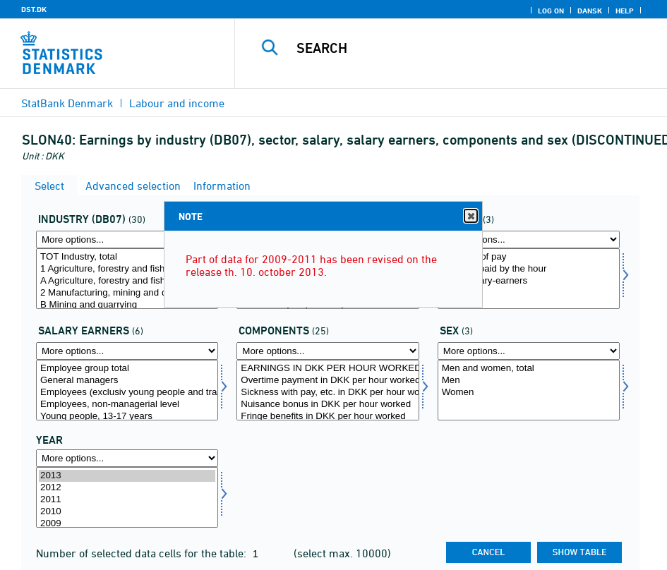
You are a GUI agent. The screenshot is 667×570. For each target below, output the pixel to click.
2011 (127, 500)
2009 (127, 524)
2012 (127, 488)
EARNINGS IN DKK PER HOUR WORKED (327, 369)
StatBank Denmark (67, 103)
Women (528, 393)
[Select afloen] (529, 278)
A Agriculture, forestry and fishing (127, 281)
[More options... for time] (127, 458)
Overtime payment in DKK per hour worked (327, 381)
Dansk (589, 11)
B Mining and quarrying (127, 305)
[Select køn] (529, 390)
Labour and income (176, 103)
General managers (127, 381)
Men (528, 381)
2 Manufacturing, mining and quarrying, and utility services (127, 293)
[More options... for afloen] (529, 239)
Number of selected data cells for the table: (142, 553)
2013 (127, 476)
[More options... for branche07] (127, 239)
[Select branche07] (127, 278)
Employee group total (127, 369)
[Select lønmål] (327, 390)
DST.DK (34, 9)
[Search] (461, 48)
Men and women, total (528, 369)
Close (470, 216)
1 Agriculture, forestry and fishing (127, 269)
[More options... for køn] (529, 351)
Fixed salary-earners (528, 281)
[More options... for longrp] (127, 351)
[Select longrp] (127, 390)
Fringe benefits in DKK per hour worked (327, 417)
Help (624, 11)
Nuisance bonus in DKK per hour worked (327, 405)
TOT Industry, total (127, 257)
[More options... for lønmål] (327, 351)
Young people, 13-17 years (127, 417)
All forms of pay (528, 257)
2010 (127, 512)
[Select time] (127, 497)
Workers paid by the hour (528, 269)
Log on (551, 11)
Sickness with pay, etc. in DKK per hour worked (327, 393)
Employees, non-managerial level (127, 405)
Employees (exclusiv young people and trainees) (127, 393)
